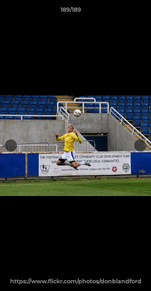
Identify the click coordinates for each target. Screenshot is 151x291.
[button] (122, 11)
